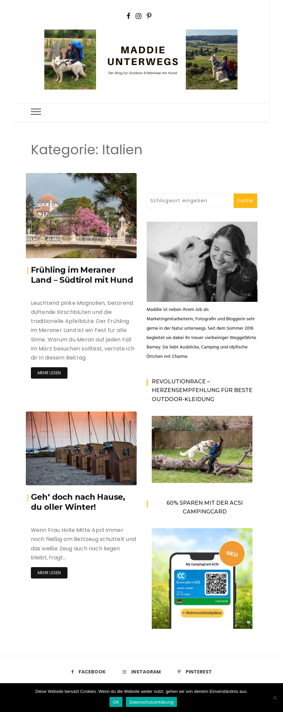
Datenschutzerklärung (151, 702)
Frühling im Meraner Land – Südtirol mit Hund (82, 275)
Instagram (142, 671)
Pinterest (195, 671)
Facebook (88, 671)
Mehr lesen (49, 373)
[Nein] (274, 697)
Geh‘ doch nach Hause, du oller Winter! (78, 502)
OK (116, 702)
